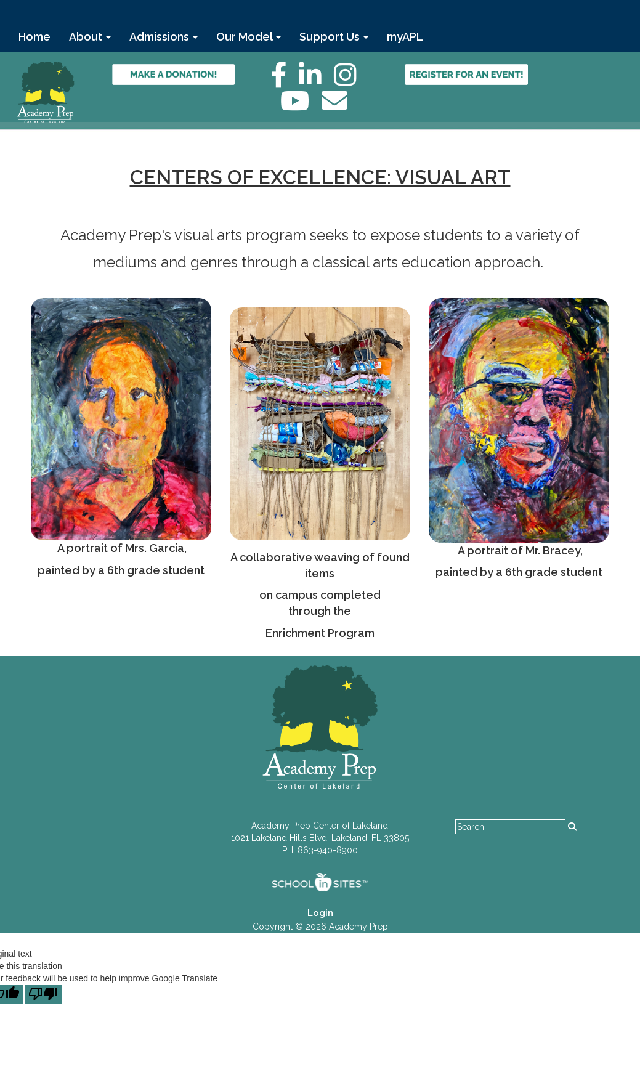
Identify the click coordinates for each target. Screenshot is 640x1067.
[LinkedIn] (316, 81)
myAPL (405, 36)
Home (34, 36)
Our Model (248, 36)
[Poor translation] (43, 994)
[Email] (341, 107)
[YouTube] (301, 107)
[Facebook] (284, 81)
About (90, 36)
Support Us (333, 36)
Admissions (163, 36)
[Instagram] (351, 81)
